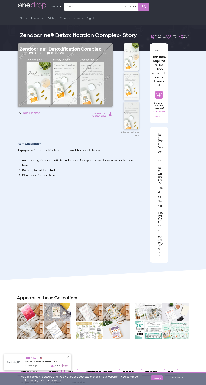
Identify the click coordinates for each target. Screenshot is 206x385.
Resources (37, 18)
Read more (176, 378)
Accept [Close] (157, 377)
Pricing (52, 18)
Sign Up (159, 94)
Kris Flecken (32, 113)
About (23, 18)
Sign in (91, 18)
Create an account (71, 18)
